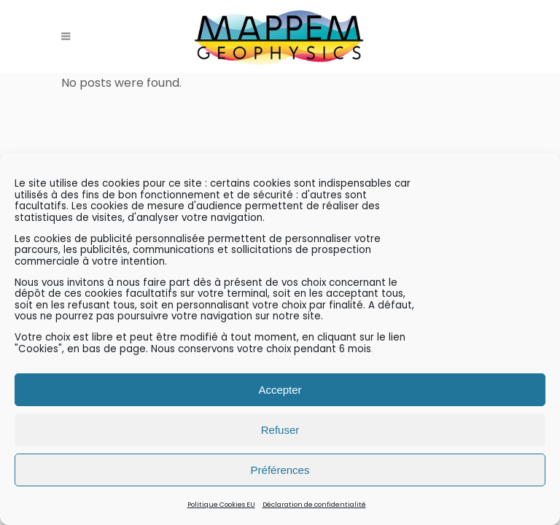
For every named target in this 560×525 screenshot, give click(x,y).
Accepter (279, 390)
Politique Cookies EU (221, 504)
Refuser (280, 430)
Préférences (280, 470)
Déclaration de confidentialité (314, 504)
